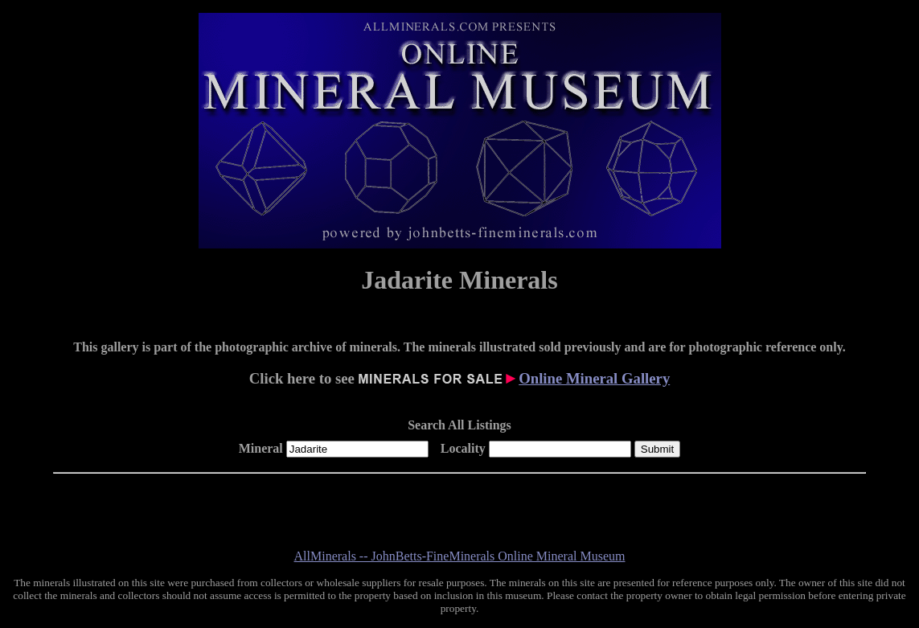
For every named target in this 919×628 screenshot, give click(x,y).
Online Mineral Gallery (594, 378)
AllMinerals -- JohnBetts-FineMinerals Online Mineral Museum (460, 556)
